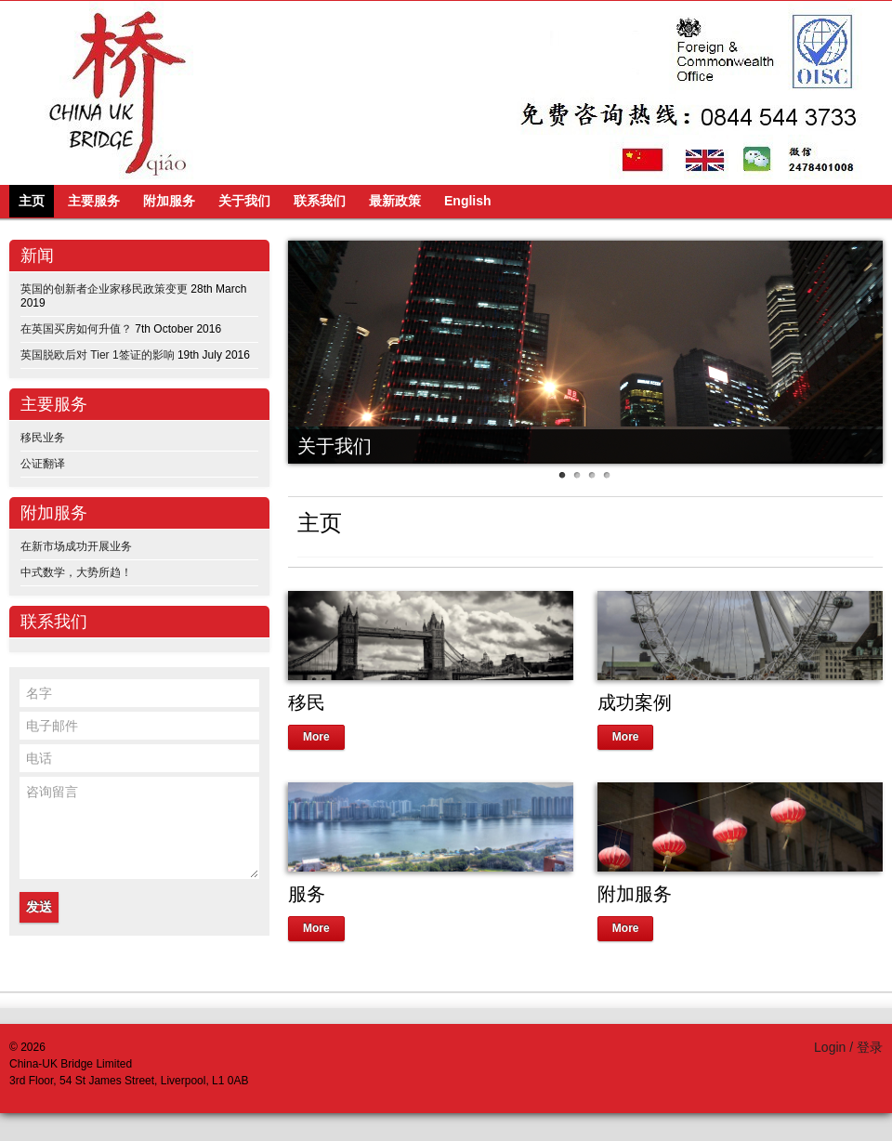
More (316, 736)
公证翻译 (42, 463)
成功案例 (634, 702)
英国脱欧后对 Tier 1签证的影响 (97, 354)
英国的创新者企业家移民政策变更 (104, 288)
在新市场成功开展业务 (76, 546)
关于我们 (334, 446)
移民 (306, 702)
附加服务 (634, 894)
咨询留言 (139, 828)
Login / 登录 (848, 1047)
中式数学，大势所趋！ (76, 572)
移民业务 (42, 437)
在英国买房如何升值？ (76, 328)
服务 (306, 894)
